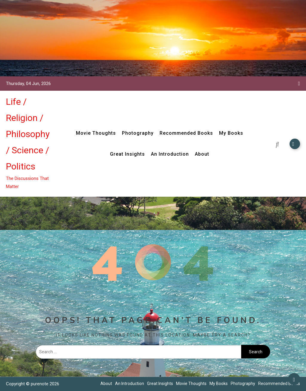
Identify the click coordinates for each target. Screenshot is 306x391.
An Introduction (170, 154)
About (202, 154)
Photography (138, 133)
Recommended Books (186, 133)
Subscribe (294, 144)
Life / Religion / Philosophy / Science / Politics (28, 134)
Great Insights (127, 154)
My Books (231, 133)
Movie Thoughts (96, 133)
